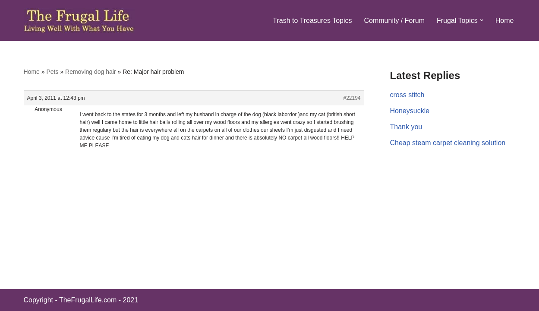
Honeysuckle (410, 110)
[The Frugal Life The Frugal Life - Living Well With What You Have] (79, 20)
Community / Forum (394, 20)
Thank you (406, 126)
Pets (52, 71)
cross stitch (407, 94)
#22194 (351, 98)
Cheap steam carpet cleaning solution (448, 142)
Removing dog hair (90, 71)
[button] (481, 20)
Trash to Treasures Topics (312, 20)
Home (504, 20)
